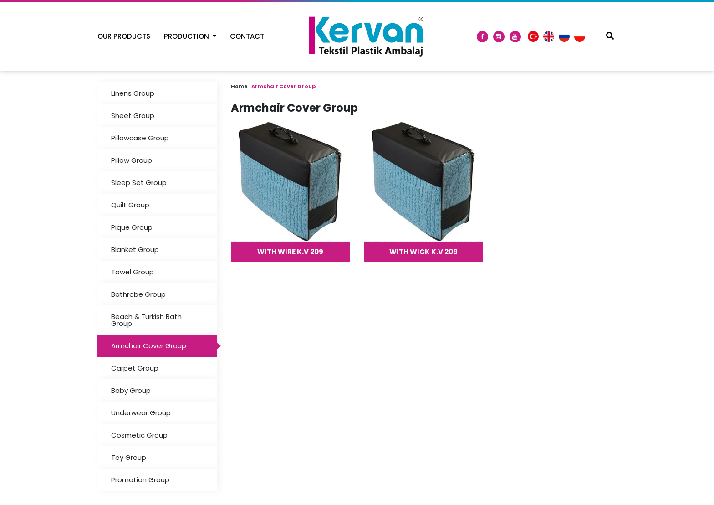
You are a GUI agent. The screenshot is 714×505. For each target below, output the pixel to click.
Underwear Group (141, 412)
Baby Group (131, 390)
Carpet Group (134, 368)
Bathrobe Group (138, 294)
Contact (247, 36)
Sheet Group (132, 115)
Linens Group (132, 93)
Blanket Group (135, 249)
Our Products (123, 36)
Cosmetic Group (139, 435)
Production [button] (187, 36)
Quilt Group (130, 205)
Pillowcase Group (140, 138)
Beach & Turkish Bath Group (146, 320)
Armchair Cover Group (148, 345)
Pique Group (132, 227)
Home (239, 86)
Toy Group (128, 457)
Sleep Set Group (139, 182)
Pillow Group (131, 160)
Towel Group (132, 272)
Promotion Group (140, 479)
